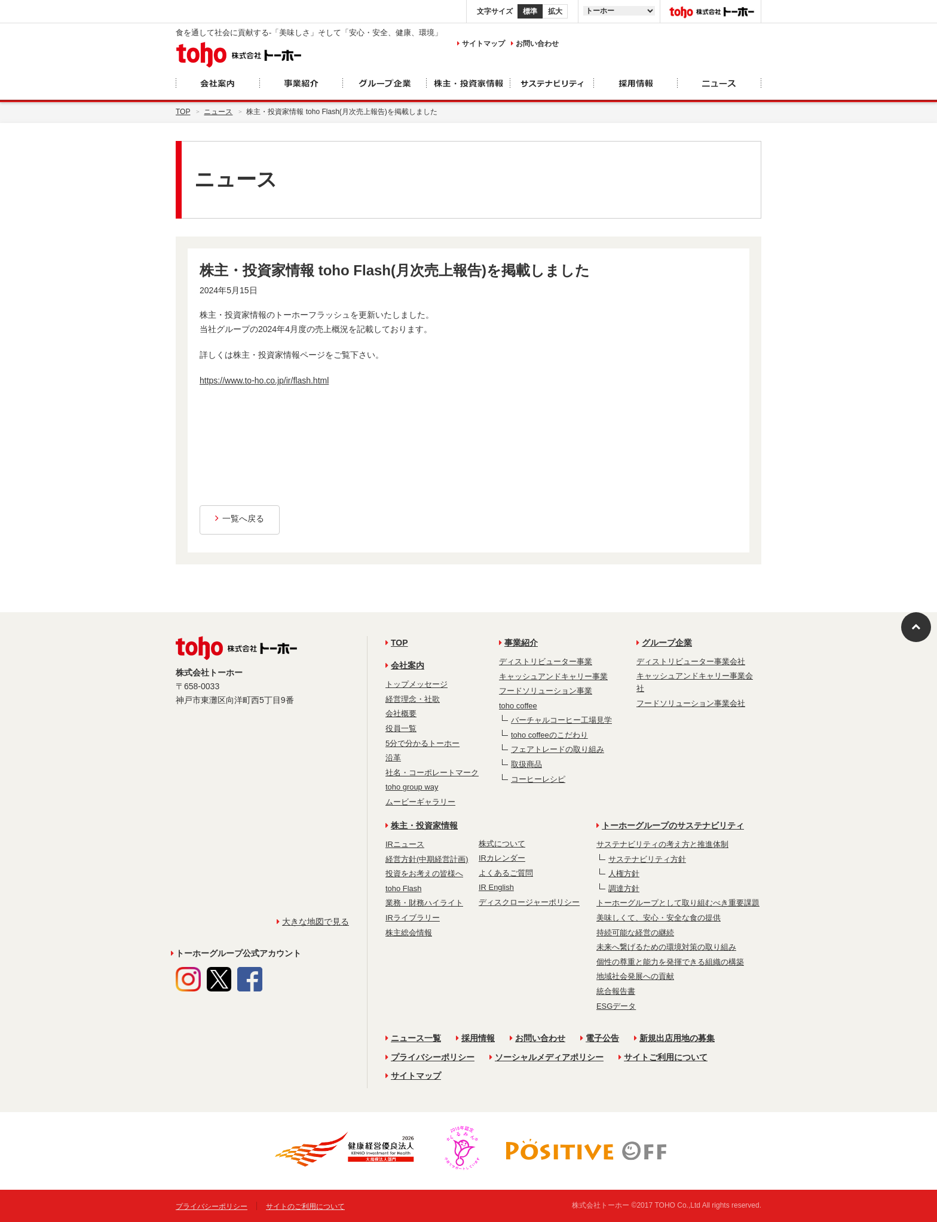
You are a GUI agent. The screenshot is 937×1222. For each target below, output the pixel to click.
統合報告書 (615, 991)
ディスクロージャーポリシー (529, 902)
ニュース (218, 112)
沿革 (393, 757)
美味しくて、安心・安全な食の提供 (658, 917)
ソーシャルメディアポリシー (546, 1057)
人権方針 (623, 873)
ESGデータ (616, 1006)
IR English (496, 887)
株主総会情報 (408, 932)
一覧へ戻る (239, 518)
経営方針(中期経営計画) (426, 859)
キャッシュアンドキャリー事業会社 (694, 682)
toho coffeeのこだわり (549, 734)
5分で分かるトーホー (422, 743)
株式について (502, 843)
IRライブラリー (412, 917)
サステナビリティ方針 (647, 859)
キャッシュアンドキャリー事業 (553, 676)
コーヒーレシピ (538, 779)
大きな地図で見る (313, 921)
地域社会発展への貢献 (635, 976)
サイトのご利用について (305, 1206)
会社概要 (401, 713)
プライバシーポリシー (429, 1057)
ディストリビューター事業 (545, 661)
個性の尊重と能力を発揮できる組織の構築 (670, 961)
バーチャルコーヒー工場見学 (561, 720)
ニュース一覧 (413, 1038)
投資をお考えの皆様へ (424, 873)
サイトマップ (481, 43)
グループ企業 (664, 642)
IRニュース (404, 844)
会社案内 (404, 665)
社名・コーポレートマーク (432, 772)
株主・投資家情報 (421, 825)
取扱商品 (526, 764)
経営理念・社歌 (412, 699)
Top (183, 112)
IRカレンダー (502, 857)
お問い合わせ (535, 43)
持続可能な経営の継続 (635, 932)
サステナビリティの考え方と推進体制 (662, 844)
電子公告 (599, 1038)
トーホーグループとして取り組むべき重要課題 (678, 902)
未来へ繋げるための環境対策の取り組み (666, 946)
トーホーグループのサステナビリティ (670, 825)
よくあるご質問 (506, 872)
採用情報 (475, 1038)
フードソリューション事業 (545, 690)
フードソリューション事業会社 (690, 703)
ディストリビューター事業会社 (690, 661)
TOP (396, 642)
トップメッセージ (416, 684)
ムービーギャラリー (420, 801)
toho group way (411, 786)
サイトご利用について (663, 1057)
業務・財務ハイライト (424, 902)
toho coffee (518, 705)
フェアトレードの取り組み (557, 749)
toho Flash (403, 888)
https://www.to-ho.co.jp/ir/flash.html (264, 380)
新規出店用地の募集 (674, 1038)
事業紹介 (518, 642)
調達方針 (623, 888)
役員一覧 (401, 728)
